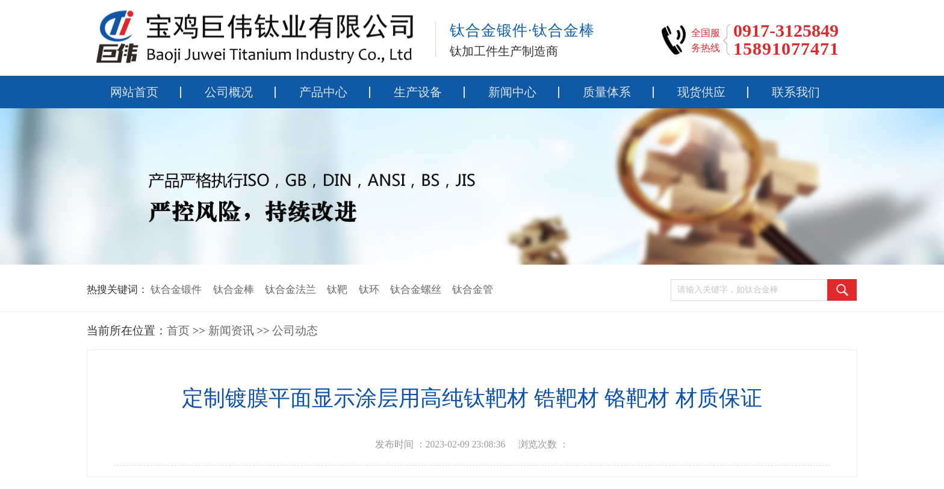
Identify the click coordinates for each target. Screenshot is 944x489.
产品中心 (323, 92)
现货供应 (701, 92)
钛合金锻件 (176, 289)
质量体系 (607, 92)
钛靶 (337, 289)
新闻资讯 (231, 330)
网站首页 (134, 92)
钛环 (369, 289)
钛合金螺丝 (415, 289)
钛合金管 (472, 289)
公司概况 (229, 92)
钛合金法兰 (290, 289)
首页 (178, 330)
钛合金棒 (233, 289)
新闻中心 (512, 92)
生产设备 (418, 92)
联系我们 (796, 92)
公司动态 (295, 330)
